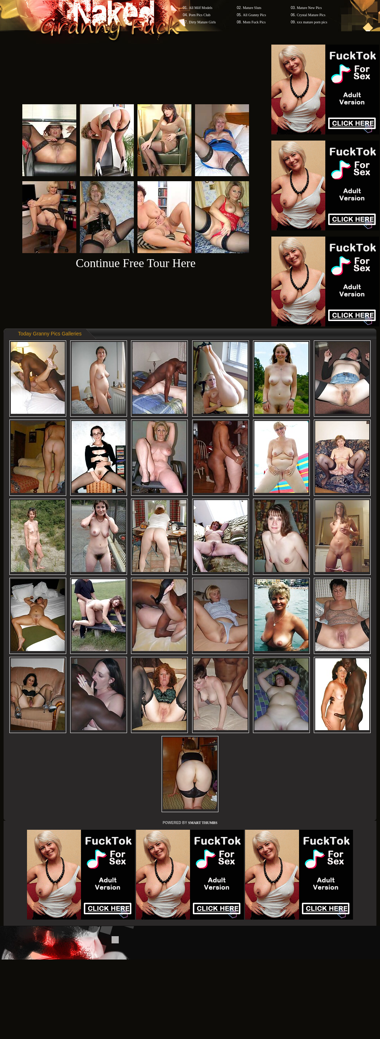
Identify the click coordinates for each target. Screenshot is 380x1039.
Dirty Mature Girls (202, 22)
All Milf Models (201, 8)
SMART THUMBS (202, 823)
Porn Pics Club (200, 15)
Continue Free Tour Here (135, 263)
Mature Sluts (252, 8)
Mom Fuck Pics (254, 22)
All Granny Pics (254, 15)
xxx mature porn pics (312, 22)
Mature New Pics (309, 8)
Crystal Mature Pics (311, 15)
